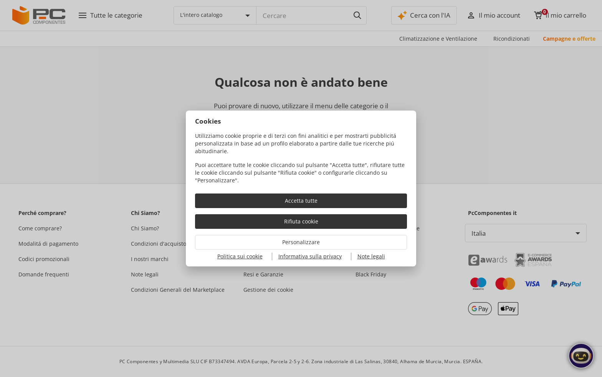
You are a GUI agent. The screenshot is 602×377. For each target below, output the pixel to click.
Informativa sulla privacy (310, 256)
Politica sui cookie (240, 256)
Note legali (371, 256)
